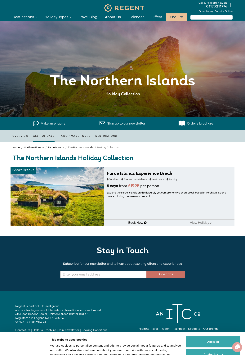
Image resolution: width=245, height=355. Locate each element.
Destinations (24, 17)
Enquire (176, 17)
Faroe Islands (56, 147)
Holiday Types (58, 17)
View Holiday (201, 223)
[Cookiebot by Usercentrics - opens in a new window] (25, 347)
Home (16, 147)
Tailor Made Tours (75, 136)
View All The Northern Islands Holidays (122, 106)
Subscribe (165, 274)
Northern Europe (34, 147)
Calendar (136, 17)
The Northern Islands (80, 147)
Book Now (137, 223)
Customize (213, 331)
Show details (59, 347)
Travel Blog (88, 17)
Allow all (213, 319)
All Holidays (44, 136)
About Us (113, 17)
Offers (156, 17)
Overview (20, 136)
